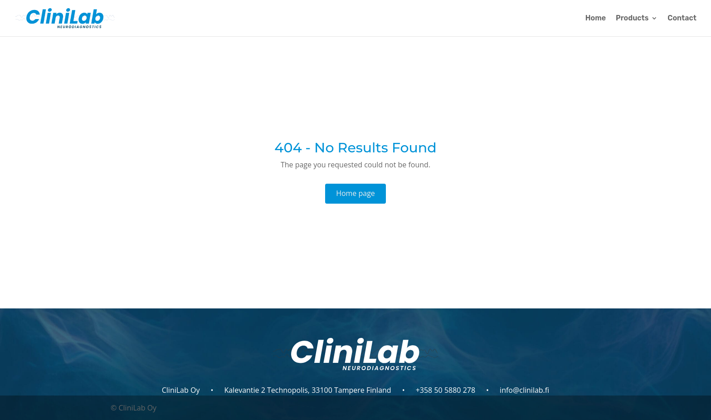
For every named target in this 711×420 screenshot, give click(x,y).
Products (632, 18)
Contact (681, 18)
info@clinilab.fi (524, 390)
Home (595, 18)
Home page (355, 193)
